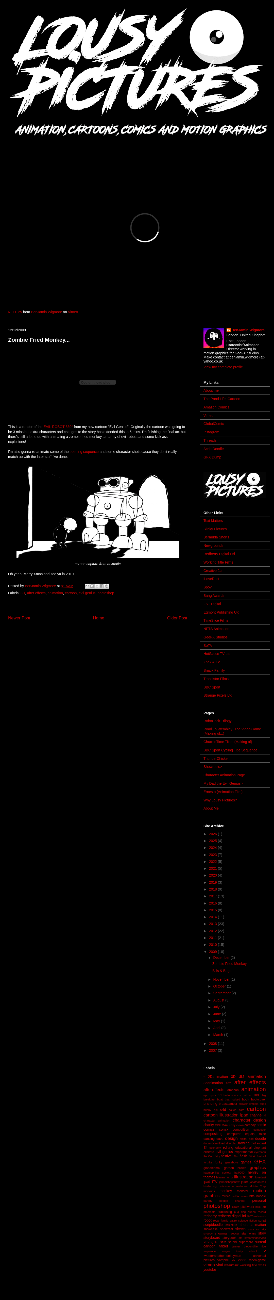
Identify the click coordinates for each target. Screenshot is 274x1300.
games (246, 1162)
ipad (206, 1182)
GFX (260, 1161)
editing (228, 1147)
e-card (261, 1143)
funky (218, 1162)
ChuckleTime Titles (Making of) (227, 742)
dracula (231, 1143)
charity (208, 1125)
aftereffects (214, 1089)
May (217, 1021)
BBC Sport (211, 687)
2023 (213, 855)
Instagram (211, 432)
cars (241, 1109)
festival (227, 1156)
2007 (213, 1050)
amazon (233, 1090)
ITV (214, 1182)
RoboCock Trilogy (217, 721)
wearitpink (231, 1265)
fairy (217, 1156)
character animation (216, 1120)
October (220, 986)
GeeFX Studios (215, 637)
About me (211, 390)
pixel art (260, 1206)
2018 (213, 889)
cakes (232, 1109)
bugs (263, 1103)
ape (205, 1095)
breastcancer (228, 1104)
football (261, 1156)
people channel (232, 1200)
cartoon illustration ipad (225, 1115)
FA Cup (208, 1156)
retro (250, 1216)
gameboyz (231, 1162)
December (221, 958)
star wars (249, 1233)
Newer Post (19, 618)
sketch (240, 1229)
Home (98, 618)
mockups (209, 1191)
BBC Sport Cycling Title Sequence (230, 750)
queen (252, 1211)
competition (241, 1129)
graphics (258, 1167)
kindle (207, 1186)
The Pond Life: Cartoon (221, 399)
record (262, 1211)
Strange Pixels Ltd (217, 695)
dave (219, 1139)
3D (23, 593)
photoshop (105, 593)
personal (259, 1200)
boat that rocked (228, 1099)
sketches (253, 1229)
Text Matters (213, 521)
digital (243, 1138)
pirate (235, 1206)
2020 (213, 875)
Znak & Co (211, 662)
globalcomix (211, 1168)
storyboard (211, 1238)
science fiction (247, 1220)
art (220, 1095)
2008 (213, 1044)
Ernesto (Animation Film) (223, 792)
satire (233, 1220)
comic (261, 1125)
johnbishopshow (229, 1181)
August (219, 1000)
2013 (213, 924)
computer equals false (246, 1134)
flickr (252, 1156)
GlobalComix (213, 424)
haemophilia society (217, 1172)
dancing (209, 1139)
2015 (213, 910)
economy (215, 1147)
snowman (222, 1233)
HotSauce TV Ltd (216, 654)
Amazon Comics (216, 407)
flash (243, 1156)
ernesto (208, 1152)
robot (207, 1220)
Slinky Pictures (215, 529)
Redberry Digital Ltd (219, 554)
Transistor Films (216, 679)
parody (207, 1200)
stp (240, 1237)
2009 (213, 952)
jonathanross (258, 1181)
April (217, 1028)
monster (242, 1191)
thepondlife (251, 1246)
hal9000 (239, 1172)
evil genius (87, 593)
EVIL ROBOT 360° (58, 427)
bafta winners (232, 1095)
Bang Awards (213, 596)
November (221, 979)
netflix (235, 1196)
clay (232, 1125)
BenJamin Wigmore (46, 312)
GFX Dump (212, 457)
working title (248, 1265)
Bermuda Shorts (216, 537)
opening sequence (84, 452)
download (218, 1143)
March (218, 1035)
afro (228, 1083)
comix (223, 1129)
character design (249, 1120)
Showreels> (212, 767)
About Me (211, 808)
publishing (225, 1212)
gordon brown (235, 1168)
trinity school (246, 1251)
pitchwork (247, 1207)
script (262, 1220)
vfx (233, 1260)
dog (251, 1138)
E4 (205, 1147)
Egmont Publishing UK (221, 612)
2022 (213, 862)
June (217, 1014)
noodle (261, 1196)
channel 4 (258, 1115)
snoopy (208, 1233)
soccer (235, 1233)
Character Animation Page (224, 775)
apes (213, 1095)
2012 (213, 931)
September (222, 993)
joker (244, 1182)
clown (240, 1125)
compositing (212, 1134)
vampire (223, 1260)
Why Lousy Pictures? (220, 800)
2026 (213, 834)
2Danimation (218, 1077)
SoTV (207, 646)
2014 (213, 917)
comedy (250, 1125)
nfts (251, 1196)
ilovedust (260, 1177)
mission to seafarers (234, 1186)
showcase (210, 1229)
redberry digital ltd (232, 1216)
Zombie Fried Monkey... (230, 964)
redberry (210, 1216)
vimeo (209, 1264)
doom (207, 1143)
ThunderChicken (216, 758)
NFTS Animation (216, 629)
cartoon (71, 593)
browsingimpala (249, 1103)
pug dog (240, 1211)
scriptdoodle (213, 1225)
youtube (209, 1270)
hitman (220, 1177)
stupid (232, 1242)
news (244, 1196)
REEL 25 (15, 312)
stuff (223, 1242)
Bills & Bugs (221, 971)
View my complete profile (223, 367)
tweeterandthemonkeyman (222, 1256)
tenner (236, 1246)
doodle (260, 1139)
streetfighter (210, 1242)
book (245, 1099)
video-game (257, 1260)
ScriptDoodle (213, 449)
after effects (36, 593)
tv (264, 1250)
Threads (209, 440)
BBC (257, 1095)
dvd (253, 1143)
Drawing (242, 1143)
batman (247, 1095)
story (262, 1233)
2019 (213, 882)
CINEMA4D (222, 1125)
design (231, 1138)
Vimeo (73, 312)
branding (210, 1103)
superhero (246, 1242)
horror (229, 1177)
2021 (213, 868)
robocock (260, 1216)
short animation (253, 1225)
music (226, 1196)
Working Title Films (218, 562)
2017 (213, 896)
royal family (220, 1220)
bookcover (258, 1099)
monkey (225, 1191)
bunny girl (210, 1109)
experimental (243, 1152)
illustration (243, 1177)
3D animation (252, 1076)
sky (264, 1229)
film (236, 1156)
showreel (226, 1229)
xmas (262, 1265)
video (242, 1260)
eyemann (260, 1152)
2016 (213, 903)
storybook (229, 1238)
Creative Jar (212, 571)
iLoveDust (211, 579)
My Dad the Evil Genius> (223, 783)
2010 (213, 945)
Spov (207, 587)
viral (219, 1265)
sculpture (231, 1224)
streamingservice (255, 1237)
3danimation (213, 1083)
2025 (213, 841)
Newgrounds (213, 546)
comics (209, 1129)
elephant (260, 1147)
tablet (223, 1246)
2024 (213, 848)
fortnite (207, 1162)
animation (55, 593)
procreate (209, 1211)
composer (259, 1129)
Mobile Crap (257, 1186)
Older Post (177, 618)
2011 (213, 938)
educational (243, 1147)
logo (215, 1186)
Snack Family (214, 670)
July (216, 1007)
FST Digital (212, 604)
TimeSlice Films (215, 620)
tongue (225, 1251)
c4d (223, 1110)
